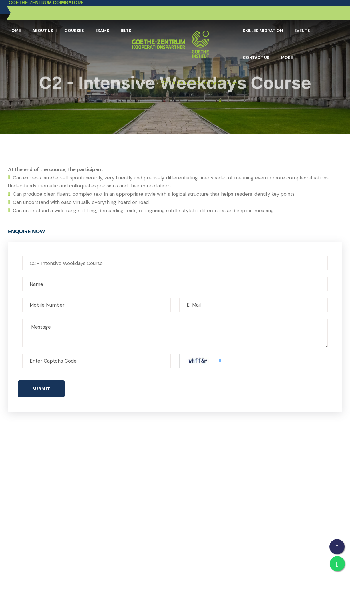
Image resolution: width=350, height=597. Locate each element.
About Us (42, 30)
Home (15, 30)
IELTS (126, 30)
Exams (102, 30)
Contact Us (256, 57)
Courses (74, 30)
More (287, 57)
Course (144, 77)
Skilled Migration (263, 30)
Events (302, 30)
